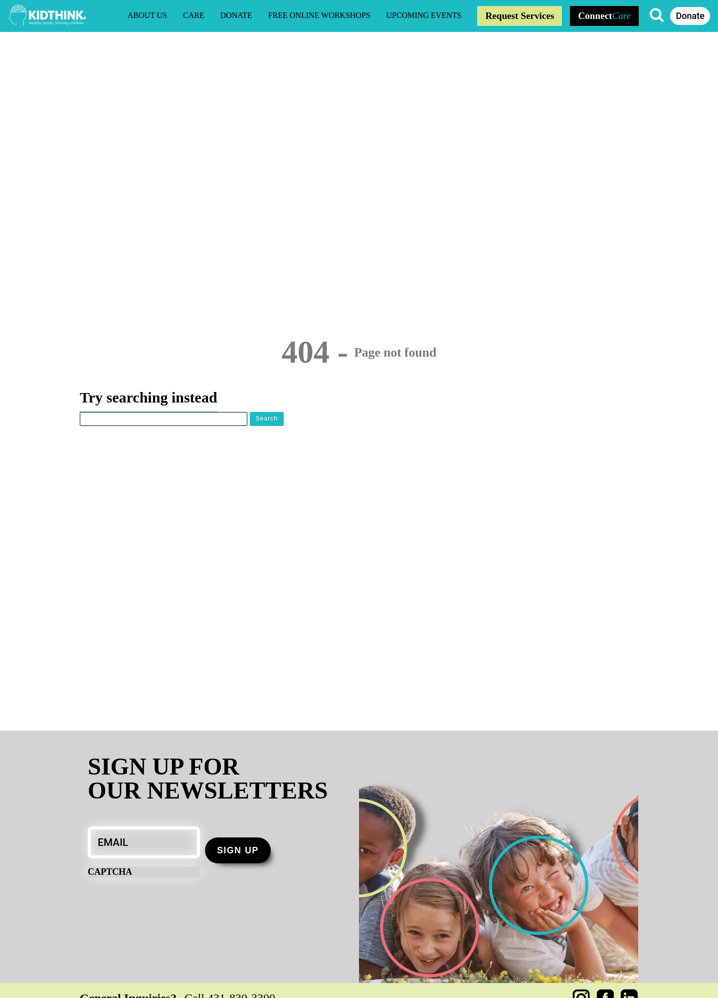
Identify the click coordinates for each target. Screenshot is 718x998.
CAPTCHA (110, 872)
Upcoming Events (424, 15)
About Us (147, 15)
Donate (236, 15)
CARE (193, 15)
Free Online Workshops (319, 15)
